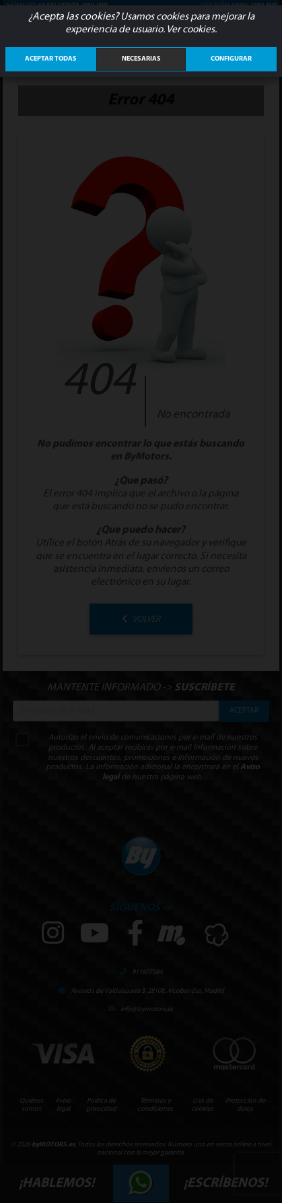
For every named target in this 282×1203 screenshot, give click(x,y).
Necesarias (141, 59)
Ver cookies (190, 29)
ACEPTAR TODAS (51, 59)
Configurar (231, 59)
